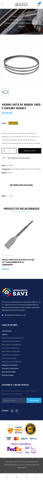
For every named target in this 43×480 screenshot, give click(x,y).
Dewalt (10, 172)
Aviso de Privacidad (9, 372)
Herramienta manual (9, 358)
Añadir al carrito (30, 151)
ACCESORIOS (24, 16)
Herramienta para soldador (11, 362)
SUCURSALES (6, 331)
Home (14, 16)
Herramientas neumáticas (11, 355)
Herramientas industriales (11, 351)
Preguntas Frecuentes (9, 365)
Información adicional (21, 185)
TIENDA (4, 334)
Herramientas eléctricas (10, 348)
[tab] (21, 185)
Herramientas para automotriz (12, 338)
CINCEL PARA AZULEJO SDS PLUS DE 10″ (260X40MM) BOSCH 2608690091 (18, 262)
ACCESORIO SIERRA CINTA (20, 19)
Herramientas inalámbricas (11, 345)
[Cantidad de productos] (9, 150)
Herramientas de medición (11, 341)
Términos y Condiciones (10, 368)
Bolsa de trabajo (7, 375)
